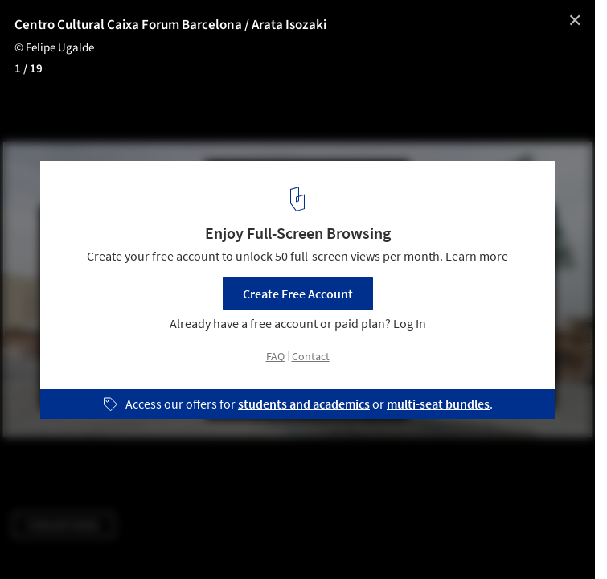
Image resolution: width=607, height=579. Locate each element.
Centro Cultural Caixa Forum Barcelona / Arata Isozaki (170, 25)
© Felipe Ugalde (54, 47)
